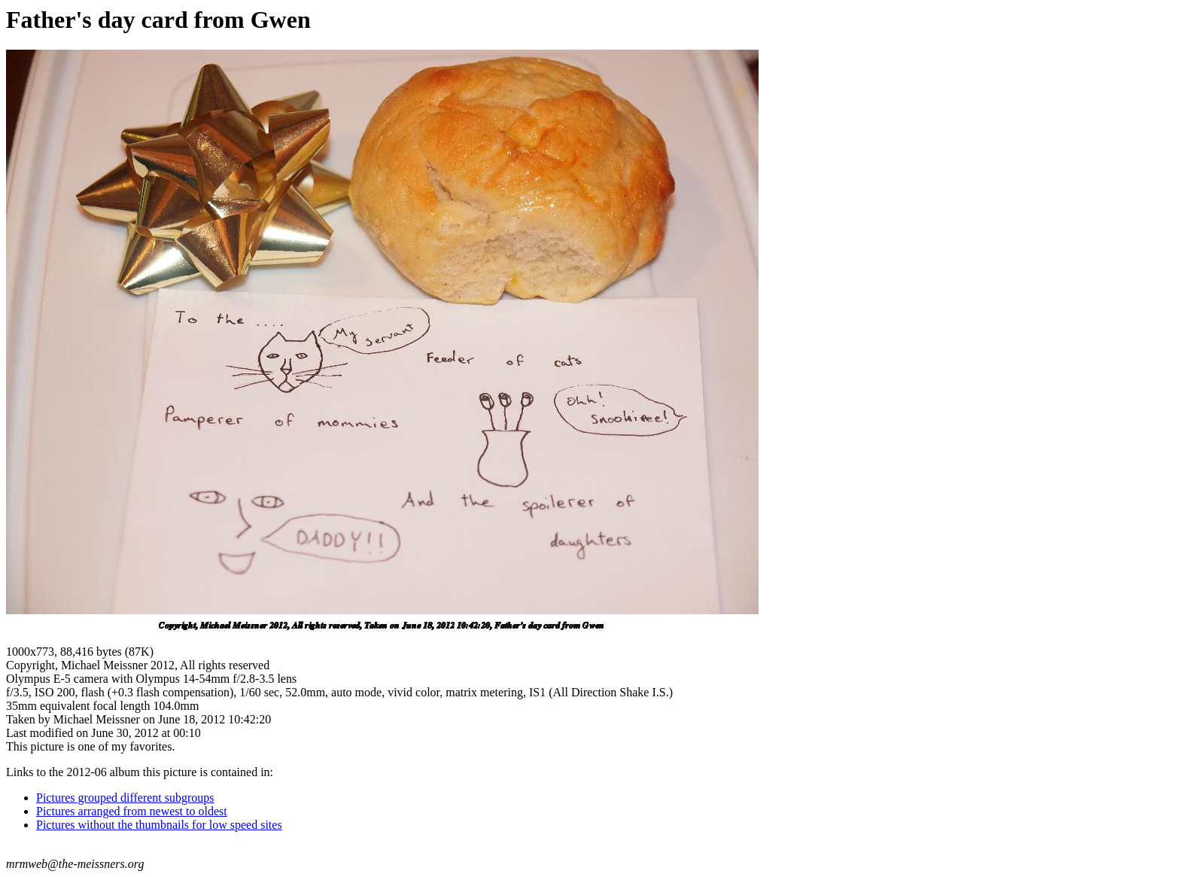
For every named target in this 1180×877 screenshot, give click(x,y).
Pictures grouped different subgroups (125, 797)
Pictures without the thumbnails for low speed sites (159, 824)
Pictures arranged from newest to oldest (131, 811)
